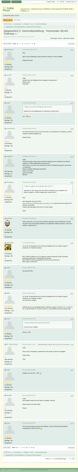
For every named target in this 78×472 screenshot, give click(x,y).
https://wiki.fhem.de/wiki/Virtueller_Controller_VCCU (38, 203)
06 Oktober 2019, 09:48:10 (29, 128)
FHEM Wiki (67, 9)
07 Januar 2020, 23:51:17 (28, 242)
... (21, 43)
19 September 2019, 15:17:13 (29, 49)
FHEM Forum (8, 9)
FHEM (46, 9)
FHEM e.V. (25, 11)
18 (32, 43)
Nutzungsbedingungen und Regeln (60, 469)
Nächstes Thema (68, 38)
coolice (9, 218)
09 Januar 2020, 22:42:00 (28, 395)
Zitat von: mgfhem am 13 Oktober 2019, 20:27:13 (38, 186)
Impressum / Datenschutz (31, 9)
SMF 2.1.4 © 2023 (6, 469)
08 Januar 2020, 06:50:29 (28, 267)
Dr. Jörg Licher (12, 344)
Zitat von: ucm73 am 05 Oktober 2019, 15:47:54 (38, 107)
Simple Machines (15, 469)
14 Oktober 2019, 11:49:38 (29, 182)
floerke (9, 395)
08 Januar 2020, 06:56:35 (28, 293)
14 (22, 43)
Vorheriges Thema (56, 38)
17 (30, 43)
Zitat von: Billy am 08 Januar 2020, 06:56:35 (37, 322)
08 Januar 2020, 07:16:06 (28, 318)
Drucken (71, 44)
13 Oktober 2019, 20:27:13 (29, 156)
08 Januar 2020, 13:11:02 (28, 344)
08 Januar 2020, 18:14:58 (28, 369)
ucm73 (9, 75)
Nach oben (6, 447)
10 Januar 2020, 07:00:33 (28, 423)
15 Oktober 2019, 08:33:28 (29, 218)
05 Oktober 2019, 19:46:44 (29, 102)
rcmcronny (10, 128)
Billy (8, 293)
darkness (10, 49)
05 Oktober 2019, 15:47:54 (29, 75)
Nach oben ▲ (73, 469)
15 (24, 43)
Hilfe (50, 469)
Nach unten (7, 43)
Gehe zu (48, 458)
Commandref (55, 9)
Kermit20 (9, 243)
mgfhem (9, 156)
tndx (8, 103)
